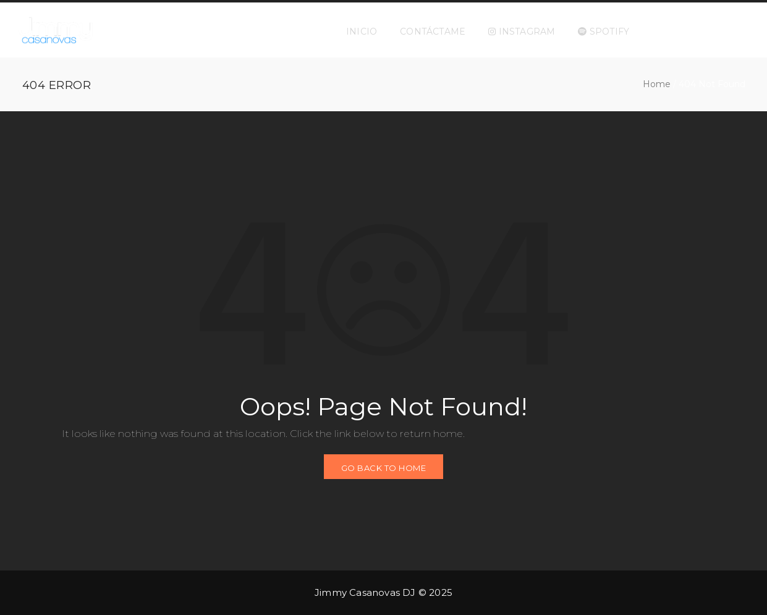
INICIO (361, 31)
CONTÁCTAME (432, 31)
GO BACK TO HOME (383, 468)
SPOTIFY (603, 31)
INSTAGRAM (521, 31)
